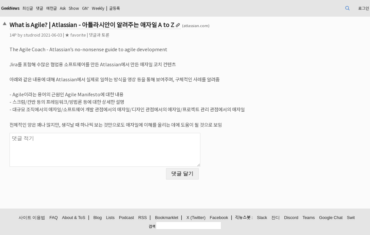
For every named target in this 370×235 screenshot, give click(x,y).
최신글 (70, 8)
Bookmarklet (166, 217)
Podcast (126, 217)
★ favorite (110, 35)
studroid (67, 35)
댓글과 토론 (134, 35)
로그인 (325, 8)
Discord (291, 217)
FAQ (53, 217)
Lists (110, 217)
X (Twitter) (195, 217)
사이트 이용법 (32, 217)
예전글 (98, 8)
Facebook (219, 217)
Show (124, 8)
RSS (142, 217)
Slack (262, 217)
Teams (309, 217)
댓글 (84, 8)
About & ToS (73, 217)
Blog (97, 217)
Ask (111, 8)
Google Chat (331, 217)
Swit (351, 217)
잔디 (275, 217)
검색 (152, 226)
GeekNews (49, 8)
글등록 (173, 8)
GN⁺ (137, 8)
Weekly (153, 8)
